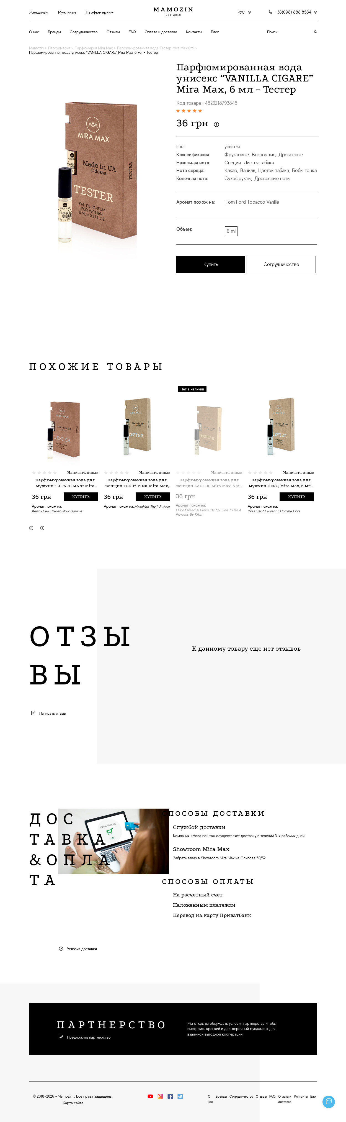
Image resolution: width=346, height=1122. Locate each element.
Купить (210, 264)
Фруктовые (236, 154)
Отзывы (113, 32)
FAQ (132, 32)
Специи (232, 162)
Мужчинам (67, 12)
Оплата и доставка (161, 32)
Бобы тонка (304, 170)
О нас (34, 32)
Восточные (263, 154)
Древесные (290, 154)
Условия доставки (78, 949)
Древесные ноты (272, 178)
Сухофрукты (237, 178)
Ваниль (247, 170)
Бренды (54, 32)
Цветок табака (273, 170)
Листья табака (259, 162)
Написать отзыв (82, 472)
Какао (230, 170)
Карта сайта (73, 1103)
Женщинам (38, 12)
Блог (215, 32)
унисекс (232, 146)
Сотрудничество (84, 32)
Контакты (194, 32)
